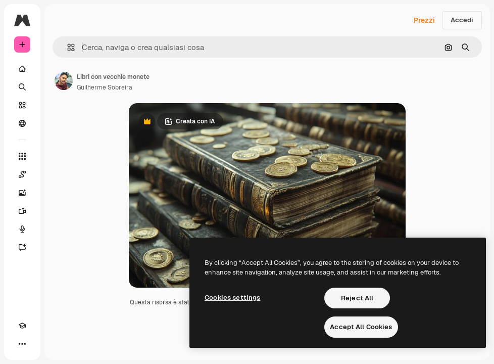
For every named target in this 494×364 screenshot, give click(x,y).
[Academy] (22, 325)
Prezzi (424, 20)
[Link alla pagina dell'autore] (64, 81)
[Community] (22, 123)
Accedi (462, 20)
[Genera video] (22, 211)
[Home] (22, 69)
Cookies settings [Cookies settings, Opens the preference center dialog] (232, 297)
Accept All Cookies (361, 327)
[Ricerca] (22, 87)
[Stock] (22, 105)
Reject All (357, 298)
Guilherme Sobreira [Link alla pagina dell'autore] (104, 87)
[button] (67, 47)
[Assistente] (22, 247)
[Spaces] (22, 174)
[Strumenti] (22, 156)
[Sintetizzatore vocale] (22, 229)
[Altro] (22, 344)
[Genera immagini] (22, 193)
